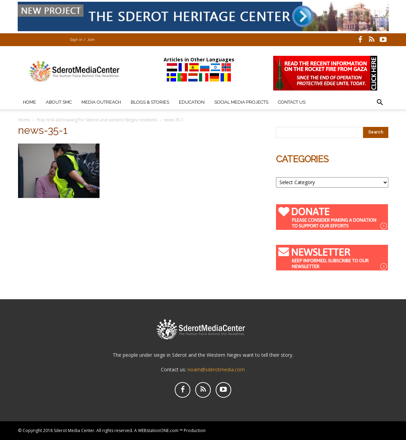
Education (192, 102)
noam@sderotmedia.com (216, 369)
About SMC (59, 102)
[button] (380, 103)
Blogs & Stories (150, 102)
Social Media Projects (241, 102)
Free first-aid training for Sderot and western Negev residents (97, 120)
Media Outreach (101, 102)
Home (29, 102)
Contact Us (291, 102)
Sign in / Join (82, 39)
